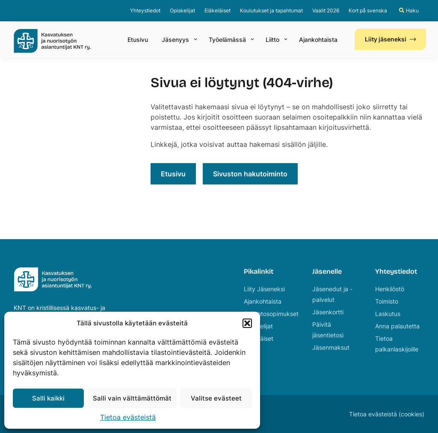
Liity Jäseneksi (264, 289)
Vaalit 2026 (325, 10)
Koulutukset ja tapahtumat (271, 10)
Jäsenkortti (327, 312)
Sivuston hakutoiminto (250, 174)
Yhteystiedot (145, 10)
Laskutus (387, 313)
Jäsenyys (175, 39)
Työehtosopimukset (271, 313)
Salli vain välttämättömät (132, 398)
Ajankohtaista (318, 39)
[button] (247, 323)
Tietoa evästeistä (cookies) (386, 414)
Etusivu (137, 39)
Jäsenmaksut (330, 347)
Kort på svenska (368, 10)
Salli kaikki (48, 398)
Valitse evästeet (216, 398)
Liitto (272, 39)
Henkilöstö (389, 289)
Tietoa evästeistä (128, 417)
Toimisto (386, 301)
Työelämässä (227, 39)
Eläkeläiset (217, 10)
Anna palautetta (397, 326)
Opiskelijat (182, 10)
